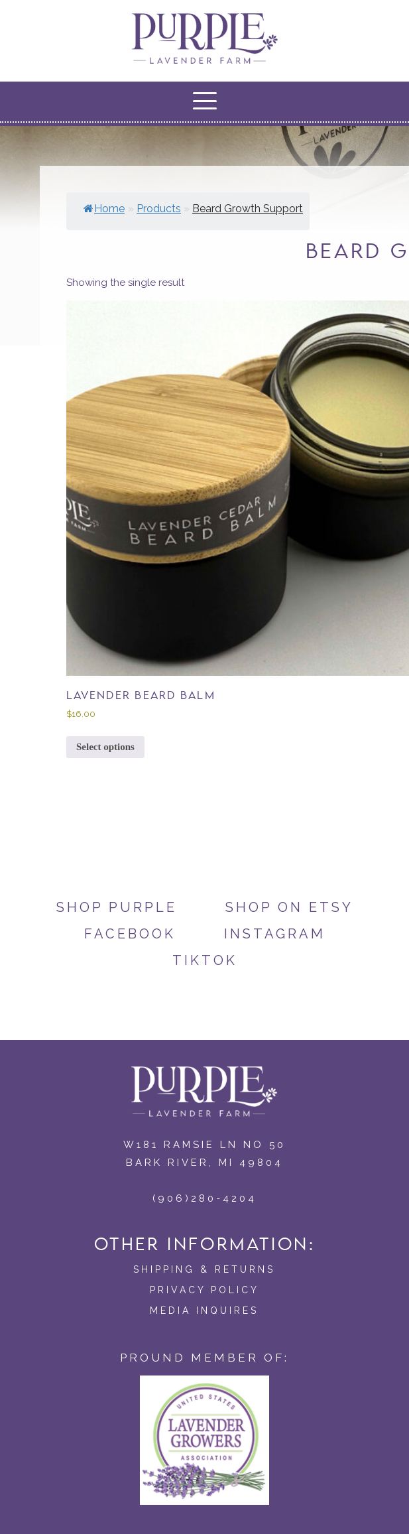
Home (104, 208)
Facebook (130, 934)
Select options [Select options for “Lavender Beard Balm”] (105, 746)
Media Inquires (204, 1310)
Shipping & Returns (204, 1269)
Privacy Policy (204, 1290)
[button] (205, 101)
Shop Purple (116, 907)
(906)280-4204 (204, 1198)
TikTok (204, 960)
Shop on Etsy (289, 907)
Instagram (274, 934)
